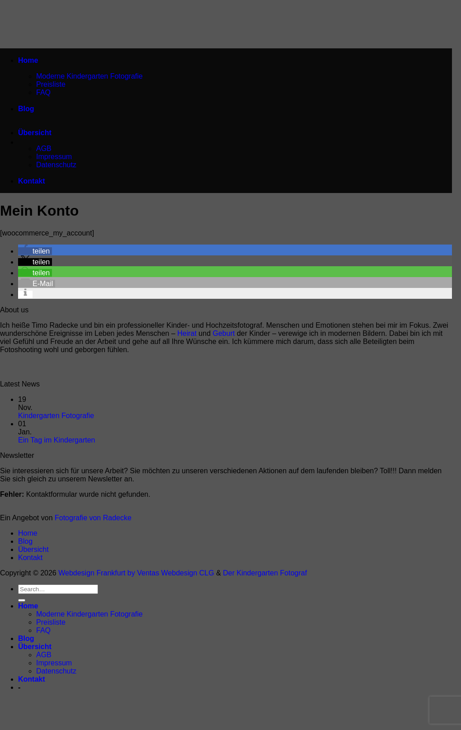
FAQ (43, 92)
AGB (44, 148)
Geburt (224, 333)
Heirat (187, 333)
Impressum (54, 156)
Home (28, 60)
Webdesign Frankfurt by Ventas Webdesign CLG (136, 573)
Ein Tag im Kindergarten (56, 440)
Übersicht (35, 133)
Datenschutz (56, 165)
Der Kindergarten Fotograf (265, 573)
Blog (26, 109)
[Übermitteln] (21, 600)
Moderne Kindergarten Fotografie (89, 76)
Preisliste (51, 84)
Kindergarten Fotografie (56, 415)
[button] (35, 251)
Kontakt (31, 181)
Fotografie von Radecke (93, 518)
